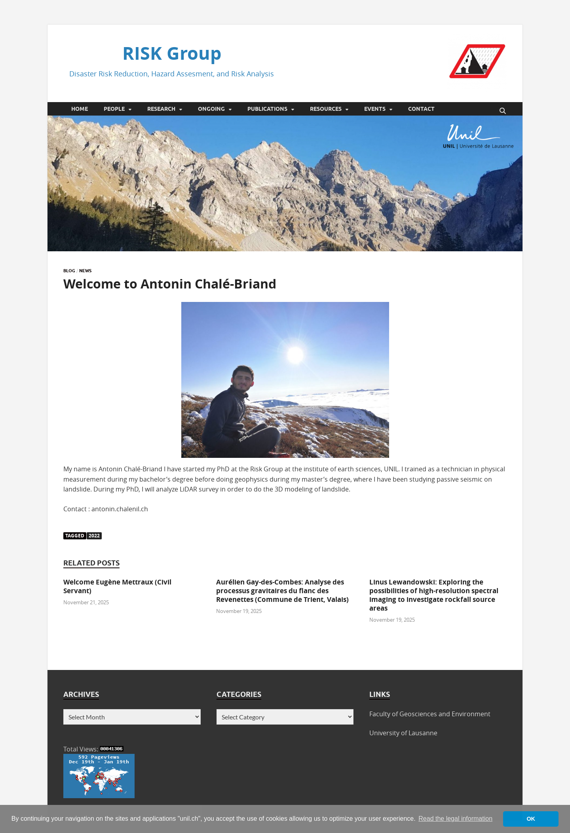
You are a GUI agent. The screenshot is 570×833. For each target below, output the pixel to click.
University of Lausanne (403, 733)
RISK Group (171, 53)
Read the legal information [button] (455, 818)
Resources (326, 109)
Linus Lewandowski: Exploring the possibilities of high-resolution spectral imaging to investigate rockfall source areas (433, 595)
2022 (94, 535)
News (85, 270)
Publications (267, 109)
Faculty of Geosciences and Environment (429, 714)
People (114, 109)
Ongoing (211, 109)
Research (161, 109)
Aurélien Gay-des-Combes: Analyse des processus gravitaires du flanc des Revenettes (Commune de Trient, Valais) (282, 590)
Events (375, 109)
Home (79, 109)
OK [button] (530, 819)
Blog (69, 270)
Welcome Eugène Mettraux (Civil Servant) (117, 586)
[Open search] (503, 111)
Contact (421, 109)
